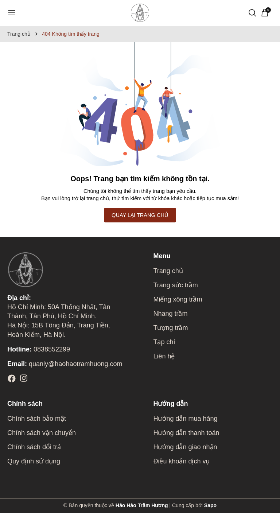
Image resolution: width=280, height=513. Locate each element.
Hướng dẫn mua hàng (185, 418)
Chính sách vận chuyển (41, 432)
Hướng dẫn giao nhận (185, 447)
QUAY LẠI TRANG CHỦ (140, 215)
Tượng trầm (170, 327)
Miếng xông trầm (177, 299)
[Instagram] (23, 378)
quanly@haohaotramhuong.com (64, 364)
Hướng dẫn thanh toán (186, 432)
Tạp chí (164, 342)
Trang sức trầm (175, 285)
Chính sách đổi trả (34, 447)
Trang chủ (168, 271)
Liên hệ (164, 356)
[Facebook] (11, 378)
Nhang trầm (170, 313)
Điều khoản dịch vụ (181, 461)
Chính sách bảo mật (36, 418)
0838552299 (38, 349)
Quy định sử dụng (33, 461)
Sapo (210, 505)
